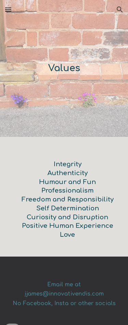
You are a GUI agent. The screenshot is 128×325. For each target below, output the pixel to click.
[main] (64, 68)
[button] (8, 9)
